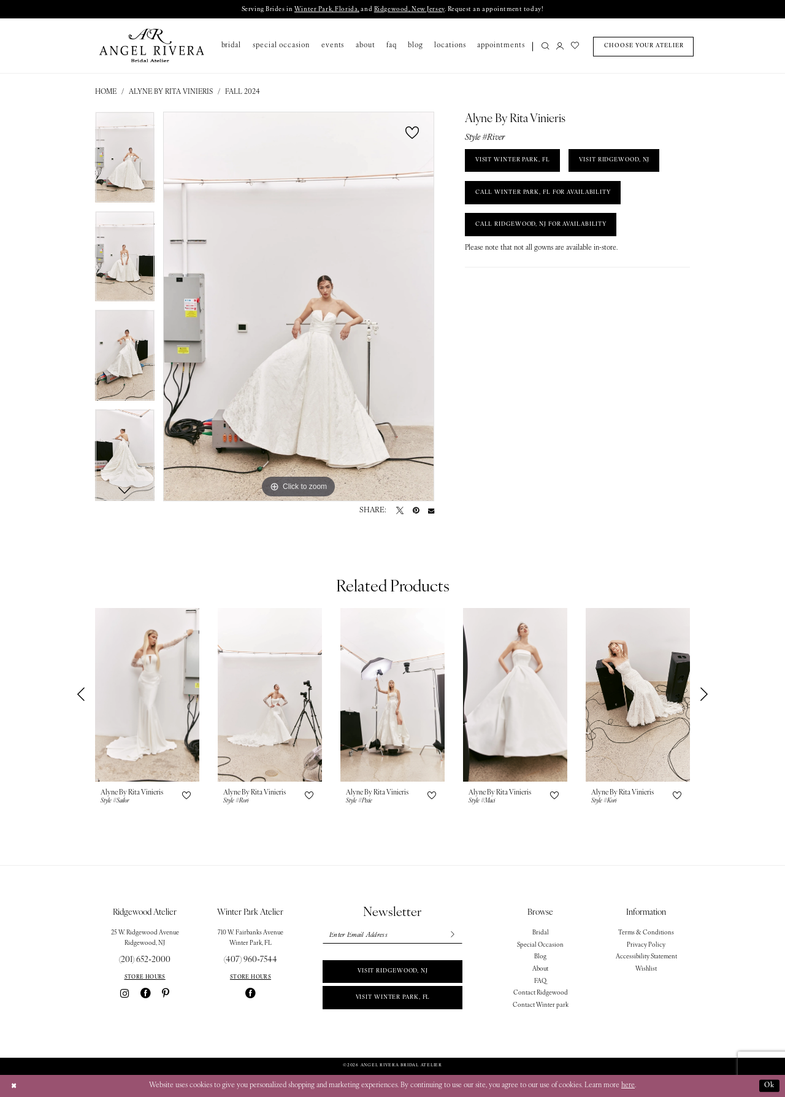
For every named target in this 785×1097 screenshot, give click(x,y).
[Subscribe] (452, 935)
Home (106, 92)
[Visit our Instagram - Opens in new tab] (124, 993)
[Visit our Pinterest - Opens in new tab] (165, 993)
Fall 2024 (242, 92)
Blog (540, 957)
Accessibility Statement (646, 957)
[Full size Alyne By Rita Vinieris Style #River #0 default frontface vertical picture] (299, 306)
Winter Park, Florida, (325, 9)
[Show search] (545, 47)
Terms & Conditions (646, 933)
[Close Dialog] (13, 1086)
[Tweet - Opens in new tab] (400, 511)
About (540, 969)
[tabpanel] (125, 161)
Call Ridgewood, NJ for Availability (544, 225)
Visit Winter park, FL (392, 998)
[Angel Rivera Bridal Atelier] (151, 46)
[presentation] (147, 695)
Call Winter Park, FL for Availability (545, 193)
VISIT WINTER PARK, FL (513, 160)
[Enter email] (392, 935)
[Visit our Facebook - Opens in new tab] (145, 993)
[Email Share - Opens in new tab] (431, 511)
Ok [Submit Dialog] (769, 1085)
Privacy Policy (646, 945)
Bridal (540, 933)
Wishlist (646, 969)
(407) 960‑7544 (250, 960)
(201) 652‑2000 (144, 960)
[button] (560, 47)
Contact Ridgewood (540, 993)
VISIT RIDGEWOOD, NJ (617, 160)
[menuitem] (542, 47)
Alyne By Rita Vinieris (171, 92)
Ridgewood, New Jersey (408, 9)
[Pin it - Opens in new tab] (416, 511)
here (628, 1085)
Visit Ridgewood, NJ (392, 971)
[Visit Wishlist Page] (575, 47)
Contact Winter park (541, 1005)
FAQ (540, 981)
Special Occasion (540, 945)
